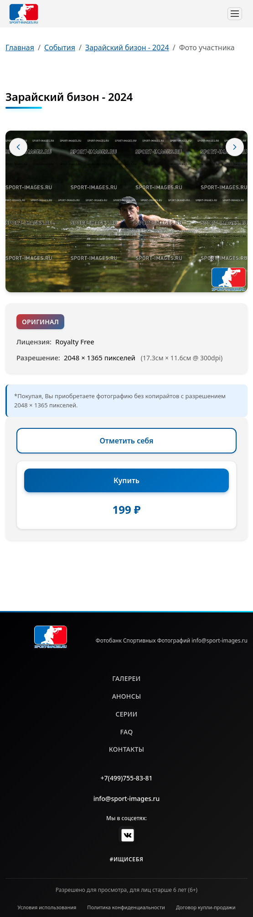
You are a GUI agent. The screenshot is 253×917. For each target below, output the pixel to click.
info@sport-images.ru (126, 798)
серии (126, 714)
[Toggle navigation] (234, 13)
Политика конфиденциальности (126, 907)
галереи (126, 678)
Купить (126, 480)
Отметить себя (127, 441)
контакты (126, 749)
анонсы (126, 696)
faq (126, 731)
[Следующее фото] (235, 147)
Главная (19, 47)
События (59, 47)
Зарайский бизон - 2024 (127, 47)
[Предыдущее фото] (18, 147)
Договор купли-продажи (206, 907)
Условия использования (47, 907)
